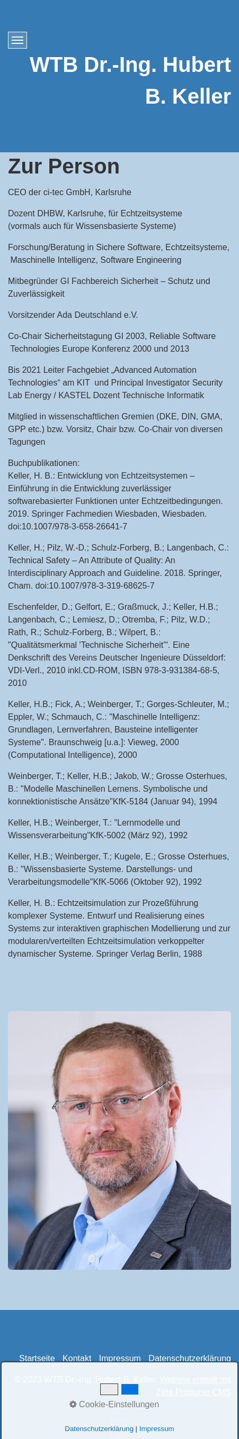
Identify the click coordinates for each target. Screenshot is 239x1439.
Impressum (120, 1358)
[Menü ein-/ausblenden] (17, 40)
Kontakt (77, 1358)
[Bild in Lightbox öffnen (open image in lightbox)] (119, 1140)
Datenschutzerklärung (189, 1358)
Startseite (37, 1358)
